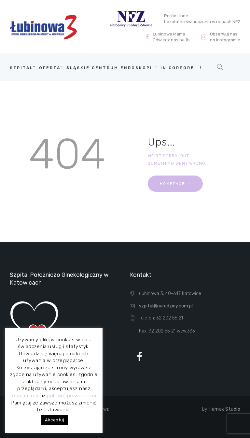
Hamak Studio (224, 409)
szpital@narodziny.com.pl (166, 306)
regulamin (22, 396)
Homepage (172, 184)
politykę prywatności (71, 396)
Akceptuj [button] (54, 419)
